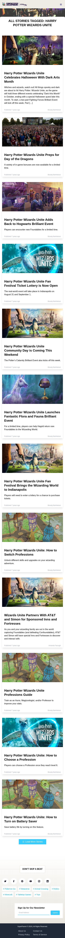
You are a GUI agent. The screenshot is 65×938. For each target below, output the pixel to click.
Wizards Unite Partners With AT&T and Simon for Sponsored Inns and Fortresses (30, 619)
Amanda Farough (54, 645)
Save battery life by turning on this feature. (24, 827)
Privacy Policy (24, 935)
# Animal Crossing (40, 889)
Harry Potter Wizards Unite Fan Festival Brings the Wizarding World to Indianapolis (31, 485)
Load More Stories (32, 842)
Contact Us (37, 931)
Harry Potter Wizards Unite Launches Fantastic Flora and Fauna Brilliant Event (32, 416)
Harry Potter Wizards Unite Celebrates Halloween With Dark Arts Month (32, 77)
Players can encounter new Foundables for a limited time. (31, 229)
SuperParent (22, 926)
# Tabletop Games (23, 895)
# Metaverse (24, 889)
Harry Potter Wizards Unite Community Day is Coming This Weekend (28, 350)
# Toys (37, 895)
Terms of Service (40, 935)
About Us (22, 931)
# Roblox (55, 889)
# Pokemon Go (9, 889)
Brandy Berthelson (54, 110)
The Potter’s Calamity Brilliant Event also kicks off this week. (32, 360)
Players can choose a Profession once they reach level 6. (31, 765)
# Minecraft (7, 895)
